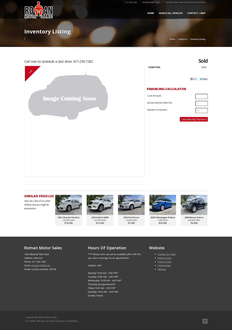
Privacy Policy (164, 257)
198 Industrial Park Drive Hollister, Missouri (184, 2)
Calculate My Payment (194, 119)
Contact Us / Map (167, 254)
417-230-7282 (130, 2)
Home (150, 13)
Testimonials (164, 265)
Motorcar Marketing (68, 321)
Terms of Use (165, 261)
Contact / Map (196, 13)
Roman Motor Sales (47, 317)
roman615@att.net (150, 2)
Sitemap (162, 269)
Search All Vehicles (171, 13)
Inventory (183, 39)
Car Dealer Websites (35, 321)
